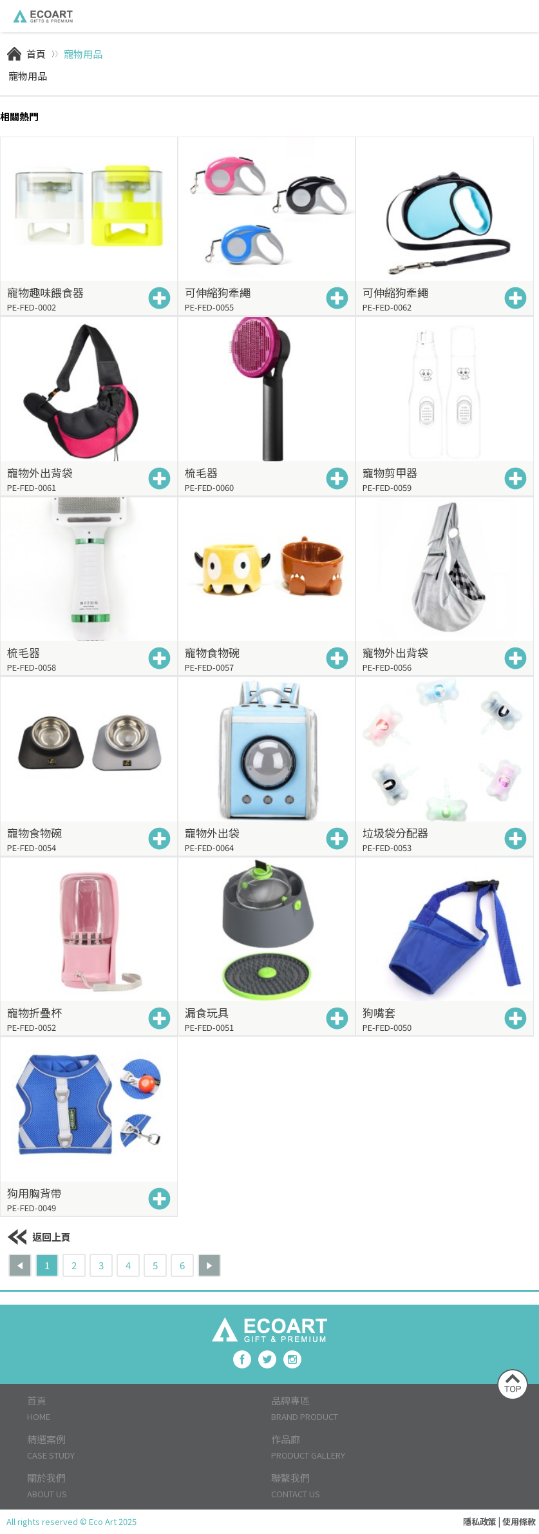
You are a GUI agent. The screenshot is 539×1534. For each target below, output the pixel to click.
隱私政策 (479, 1521)
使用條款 (519, 1521)
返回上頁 (38, 1236)
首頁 (36, 54)
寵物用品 (83, 54)
